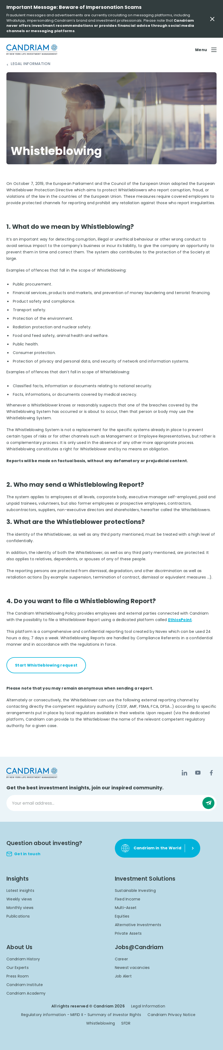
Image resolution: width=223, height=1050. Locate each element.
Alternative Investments (138, 924)
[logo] (31, 49)
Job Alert (123, 976)
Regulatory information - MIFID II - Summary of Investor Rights (81, 1014)
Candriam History (23, 959)
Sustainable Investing (135, 890)
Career (121, 959)
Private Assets (128, 933)
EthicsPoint (180, 619)
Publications (18, 916)
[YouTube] (197, 772)
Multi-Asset (126, 907)
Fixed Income (128, 899)
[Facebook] (211, 772)
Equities (122, 916)
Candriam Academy (26, 993)
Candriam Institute (24, 984)
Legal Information (30, 64)
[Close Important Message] (212, 19)
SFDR (125, 1023)
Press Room (17, 976)
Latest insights (20, 890)
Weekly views (19, 899)
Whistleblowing (100, 1023)
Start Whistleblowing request (46, 665)
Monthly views (19, 907)
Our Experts (17, 967)
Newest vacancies (132, 967)
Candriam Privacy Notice (171, 1014)
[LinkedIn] (184, 772)
